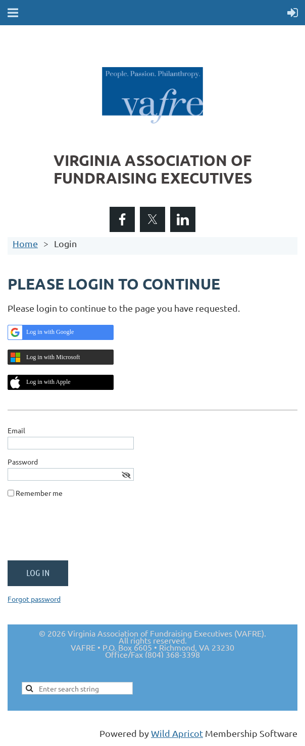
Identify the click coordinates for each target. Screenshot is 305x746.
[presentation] (84, 533)
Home (25, 243)
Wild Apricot (177, 733)
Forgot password (34, 598)
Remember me (39, 492)
